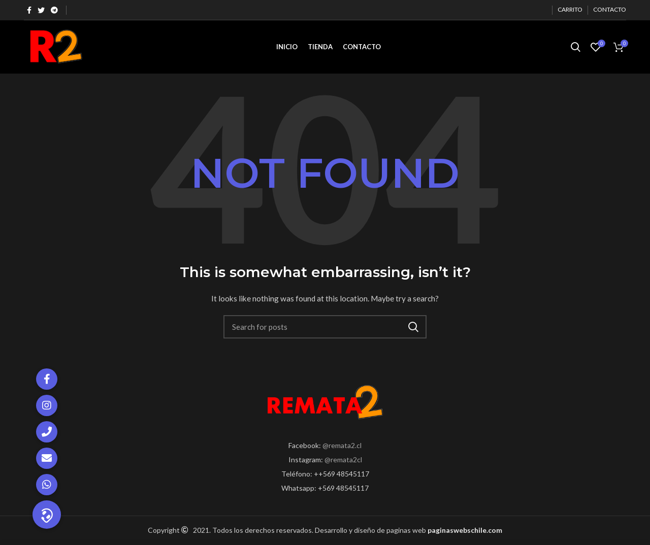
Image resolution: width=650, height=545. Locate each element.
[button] (46, 514)
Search (413, 326)
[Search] (325, 326)
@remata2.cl (342, 445)
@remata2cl (343, 459)
